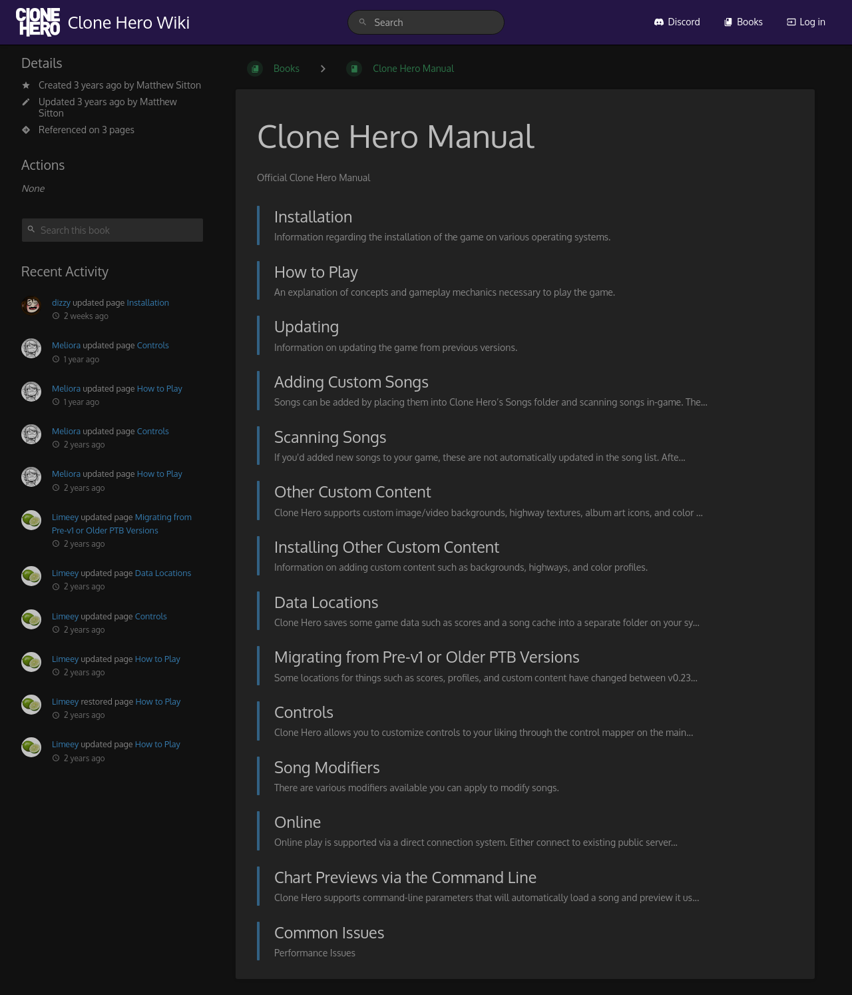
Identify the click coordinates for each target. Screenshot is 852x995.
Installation (148, 302)
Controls (153, 345)
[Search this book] (112, 230)
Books (743, 21)
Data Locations (163, 572)
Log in (806, 21)
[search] (426, 22)
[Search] (362, 22)
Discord (677, 21)
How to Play (159, 388)
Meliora (66, 345)
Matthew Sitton (168, 85)
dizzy (61, 302)
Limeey (65, 516)
